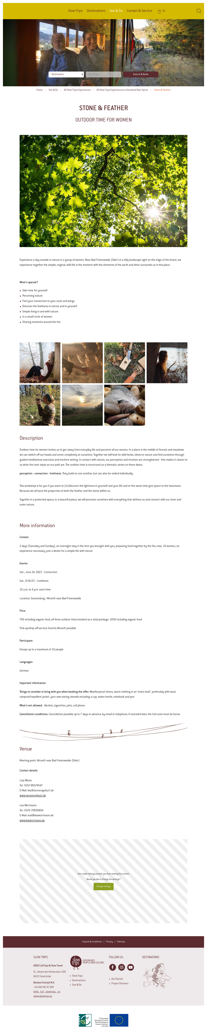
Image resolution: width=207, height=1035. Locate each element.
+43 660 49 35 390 (43, 987)
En (159, 11)
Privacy (109, 942)
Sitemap (121, 942)
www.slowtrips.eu (42, 996)
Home (39, 90)
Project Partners (119, 983)
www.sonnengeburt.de (33, 795)
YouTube (130, 967)
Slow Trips (75, 11)
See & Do (53, 90)
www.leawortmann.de (32, 820)
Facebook (112, 967)
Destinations (96, 11)
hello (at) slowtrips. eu (46, 992)
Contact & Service (139, 11)
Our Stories (117, 979)
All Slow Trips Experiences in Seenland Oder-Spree (122, 90)
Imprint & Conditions (92, 942)
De (163, 11)
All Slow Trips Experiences (77, 90)
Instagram (121, 967)
